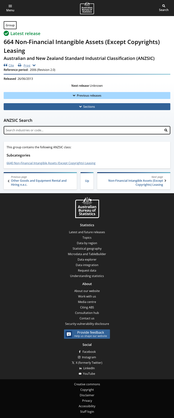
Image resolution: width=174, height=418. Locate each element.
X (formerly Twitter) (89, 363)
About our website (87, 291)
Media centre (87, 302)
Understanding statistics (87, 276)
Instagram (89, 357)
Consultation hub (87, 313)
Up (87, 181)
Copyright (87, 390)
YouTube (89, 374)
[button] (10, 8)
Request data (87, 270)
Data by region (87, 243)
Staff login (87, 412)
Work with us (87, 296)
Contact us (87, 318)
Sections (89, 107)
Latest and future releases (87, 232)
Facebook (89, 352)
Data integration (87, 265)
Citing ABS (87, 307)
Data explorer (87, 259)
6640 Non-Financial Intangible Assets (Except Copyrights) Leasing (51, 163)
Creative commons (87, 384)
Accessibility (87, 406)
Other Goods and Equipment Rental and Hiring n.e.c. (40, 181)
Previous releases (89, 95)
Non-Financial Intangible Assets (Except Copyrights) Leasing (133, 181)
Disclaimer (87, 395)
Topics (87, 238)
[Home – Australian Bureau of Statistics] (87, 208)
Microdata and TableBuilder (87, 254)
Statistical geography (87, 249)
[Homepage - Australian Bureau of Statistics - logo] (87, 8)
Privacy (87, 401)
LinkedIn (89, 368)
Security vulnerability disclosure (87, 324)
